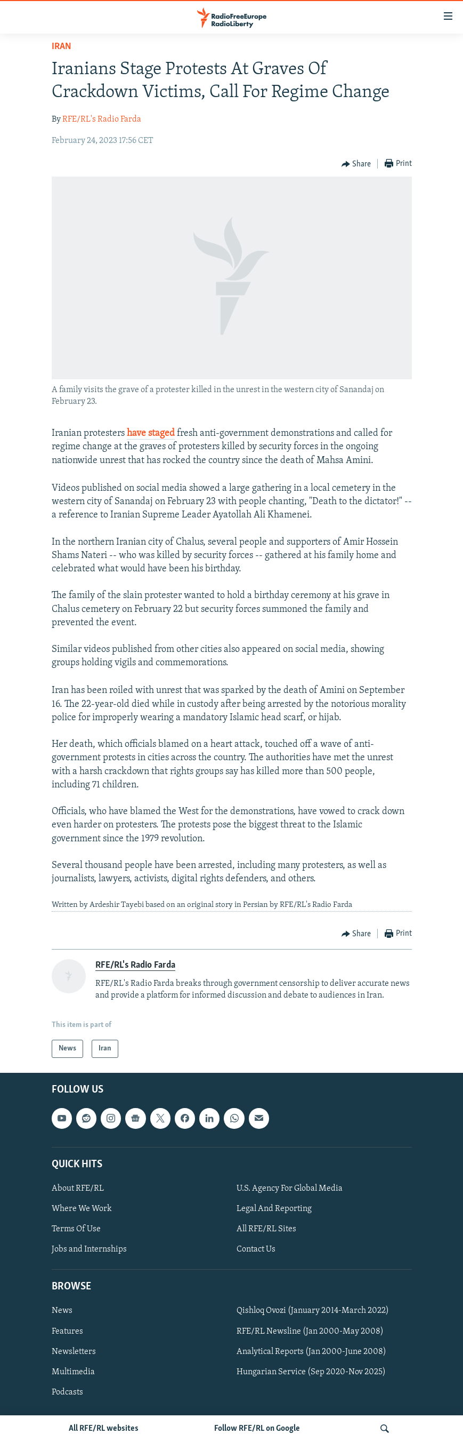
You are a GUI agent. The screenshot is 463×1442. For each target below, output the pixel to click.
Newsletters (74, 1352)
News (62, 1311)
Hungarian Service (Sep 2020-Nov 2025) (311, 1372)
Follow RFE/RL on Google (257, 1428)
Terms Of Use (76, 1229)
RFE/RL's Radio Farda (101, 119)
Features (67, 1331)
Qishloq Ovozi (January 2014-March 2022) (313, 1311)
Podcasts (67, 1392)
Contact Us (256, 1249)
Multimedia (73, 1372)
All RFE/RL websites (104, 1428)
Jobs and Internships (89, 1249)
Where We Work (82, 1209)
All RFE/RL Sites (266, 1229)
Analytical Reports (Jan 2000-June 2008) (311, 1352)
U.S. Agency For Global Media (290, 1188)
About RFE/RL (78, 1188)
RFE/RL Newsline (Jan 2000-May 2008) (310, 1331)
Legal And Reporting (274, 1209)
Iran (61, 47)
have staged (151, 433)
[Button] (356, 164)
